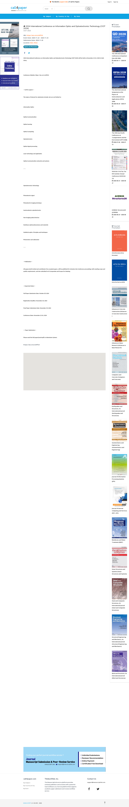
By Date (77, 16)
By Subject (47, 16)
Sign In (110, 2)
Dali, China (33, 43)
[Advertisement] (9, 120)
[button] (64, 370)
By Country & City (62, 16)
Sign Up (115, 2)
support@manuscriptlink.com (96, 782)
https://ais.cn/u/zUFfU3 (35, 35)
